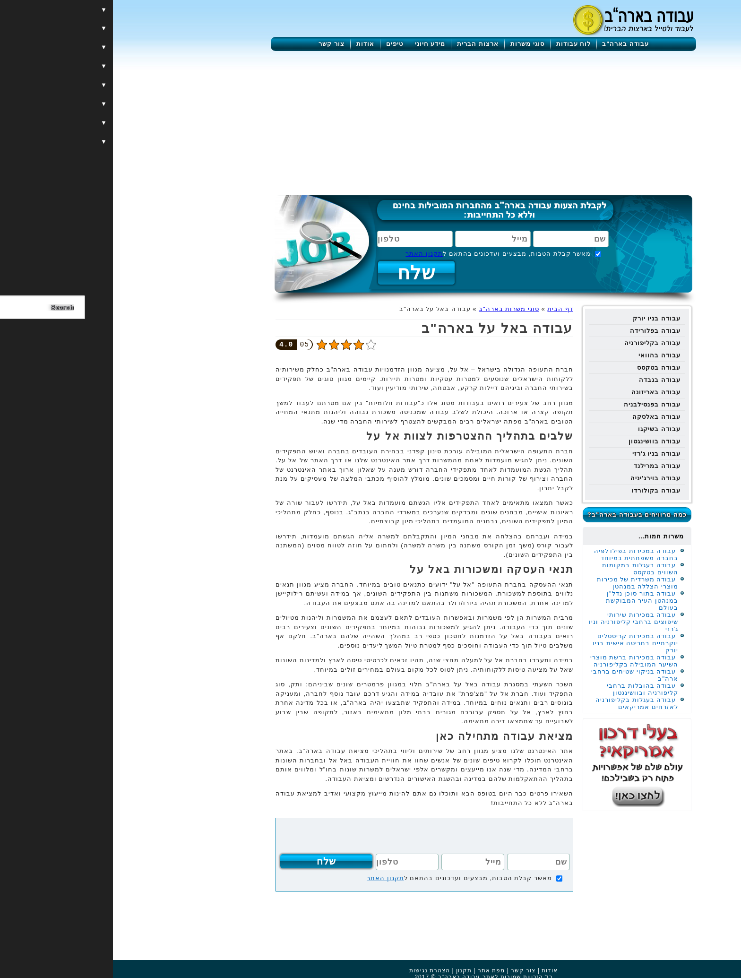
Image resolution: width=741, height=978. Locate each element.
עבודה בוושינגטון (542, 441)
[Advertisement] (370, 122)
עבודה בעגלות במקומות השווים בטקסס (527, 569)
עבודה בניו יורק (544, 318)
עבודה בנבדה (547, 379)
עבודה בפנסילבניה (539, 404)
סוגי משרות (414, 43)
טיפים (281, 43)
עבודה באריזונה (543, 392)
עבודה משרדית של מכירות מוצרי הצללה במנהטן (524, 583)
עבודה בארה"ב (512, 43)
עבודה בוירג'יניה (542, 478)
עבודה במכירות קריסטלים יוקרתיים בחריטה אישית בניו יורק (522, 643)
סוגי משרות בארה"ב (396, 308)
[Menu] (691, 20)
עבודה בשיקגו (546, 429)
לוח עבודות (460, 43)
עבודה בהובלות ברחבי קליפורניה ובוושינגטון (529, 689)
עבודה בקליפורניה (539, 342)
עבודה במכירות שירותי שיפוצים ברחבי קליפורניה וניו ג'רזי (520, 621)
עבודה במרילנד (544, 465)
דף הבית (447, 308)
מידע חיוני (317, 43)
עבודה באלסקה (543, 416)
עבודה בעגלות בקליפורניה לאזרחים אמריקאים (524, 703)
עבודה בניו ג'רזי (543, 453)
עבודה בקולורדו (543, 490)
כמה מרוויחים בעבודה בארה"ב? (524, 514)
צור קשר (219, 43)
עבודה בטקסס (546, 367)
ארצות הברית (365, 43)
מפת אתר (378, 970)
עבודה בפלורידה (542, 330)
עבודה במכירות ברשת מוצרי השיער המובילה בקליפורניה (521, 661)
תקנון (351, 970)
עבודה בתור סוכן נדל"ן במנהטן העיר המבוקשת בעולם (529, 600)
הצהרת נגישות (316, 970)
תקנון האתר (311, 253)
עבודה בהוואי (547, 355)
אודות (252, 43)
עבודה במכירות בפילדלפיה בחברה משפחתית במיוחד (523, 554)
